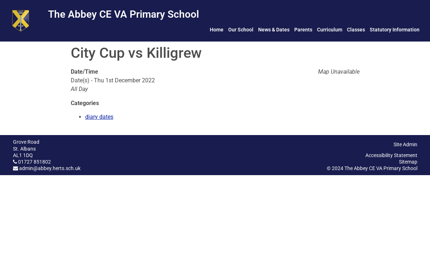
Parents (303, 29)
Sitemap (408, 162)
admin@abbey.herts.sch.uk (50, 168)
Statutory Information (395, 29)
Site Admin (405, 144)
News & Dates (274, 29)
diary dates (99, 116)
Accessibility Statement (391, 155)
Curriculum (329, 29)
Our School (240, 29)
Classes (356, 29)
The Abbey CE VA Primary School (123, 14)
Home (216, 29)
